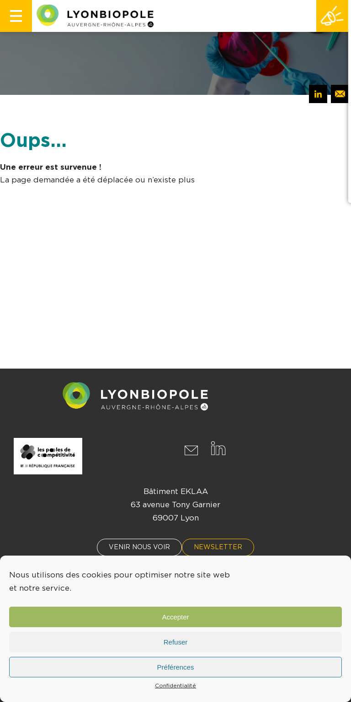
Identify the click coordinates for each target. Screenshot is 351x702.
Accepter (175, 617)
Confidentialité (175, 685)
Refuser (176, 642)
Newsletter (218, 547)
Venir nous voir (139, 547)
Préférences (175, 667)
